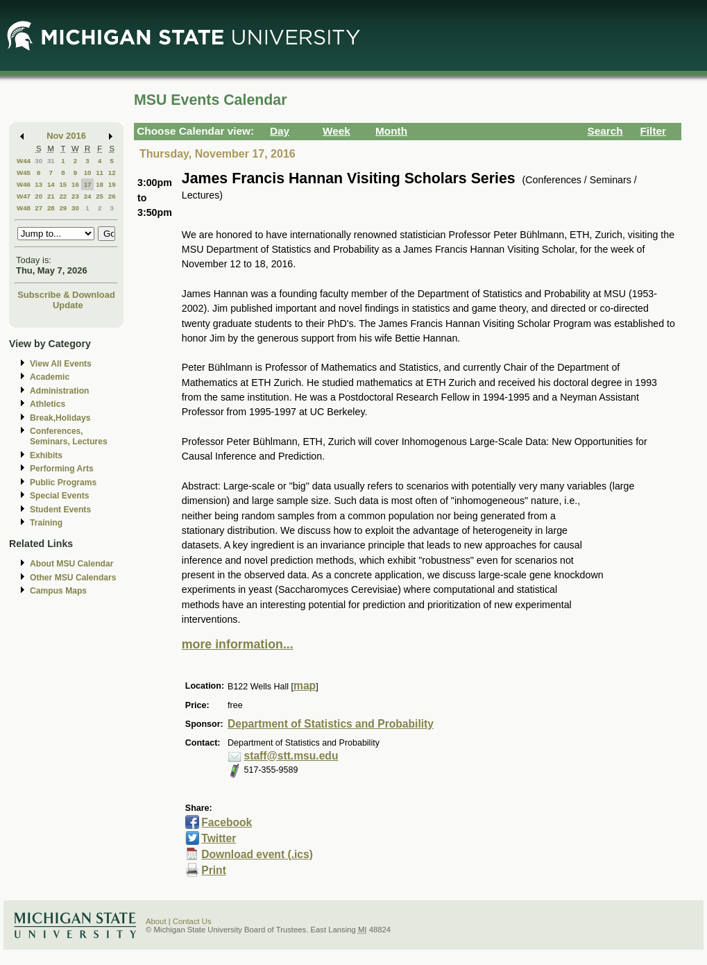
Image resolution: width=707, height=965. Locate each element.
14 (51, 184)
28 (51, 208)
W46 (24, 184)
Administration (59, 391)
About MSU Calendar (71, 564)
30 (38, 161)
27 (38, 208)
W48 (24, 208)
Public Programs (63, 482)
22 (63, 196)
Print (213, 870)
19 (112, 184)
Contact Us (192, 921)
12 (112, 172)
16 (75, 184)
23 (75, 196)
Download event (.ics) (257, 854)
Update (68, 305)
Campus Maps (58, 591)
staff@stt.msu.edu (291, 756)
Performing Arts (62, 468)
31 (51, 161)
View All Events (61, 364)
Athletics (47, 404)
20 (38, 196)
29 (63, 208)
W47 (24, 196)
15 (63, 184)
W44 (24, 161)
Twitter (218, 838)
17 (88, 184)
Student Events (60, 509)
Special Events (59, 496)
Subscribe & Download (66, 295)
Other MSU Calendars (73, 577)
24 (88, 196)
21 (51, 196)
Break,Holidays (60, 418)
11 (99, 172)
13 (38, 184)
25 (99, 196)
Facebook (226, 822)
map (304, 685)
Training (46, 523)
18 (99, 184)
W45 (24, 172)
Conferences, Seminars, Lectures (69, 436)
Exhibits (46, 455)
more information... (237, 644)
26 (112, 196)
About (156, 921)
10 (88, 172)
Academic (49, 377)
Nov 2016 (66, 136)
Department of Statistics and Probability (331, 724)
